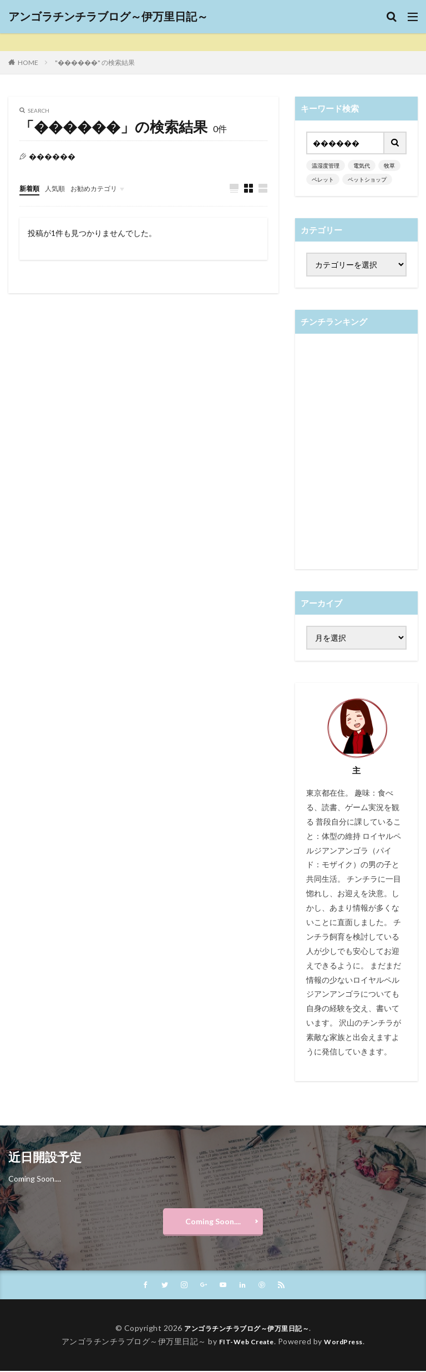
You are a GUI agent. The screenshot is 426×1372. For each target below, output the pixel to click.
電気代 (361, 165)
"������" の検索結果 (95, 62)
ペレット (323, 179)
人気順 (60, 188)
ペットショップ (367, 179)
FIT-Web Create (243, 1342)
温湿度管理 (325, 165)
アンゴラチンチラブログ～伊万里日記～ (108, 16)
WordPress (348, 1342)
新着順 (31, 188)
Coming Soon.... (213, 1221)
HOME (28, 62)
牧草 (389, 165)
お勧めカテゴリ (104, 188)
